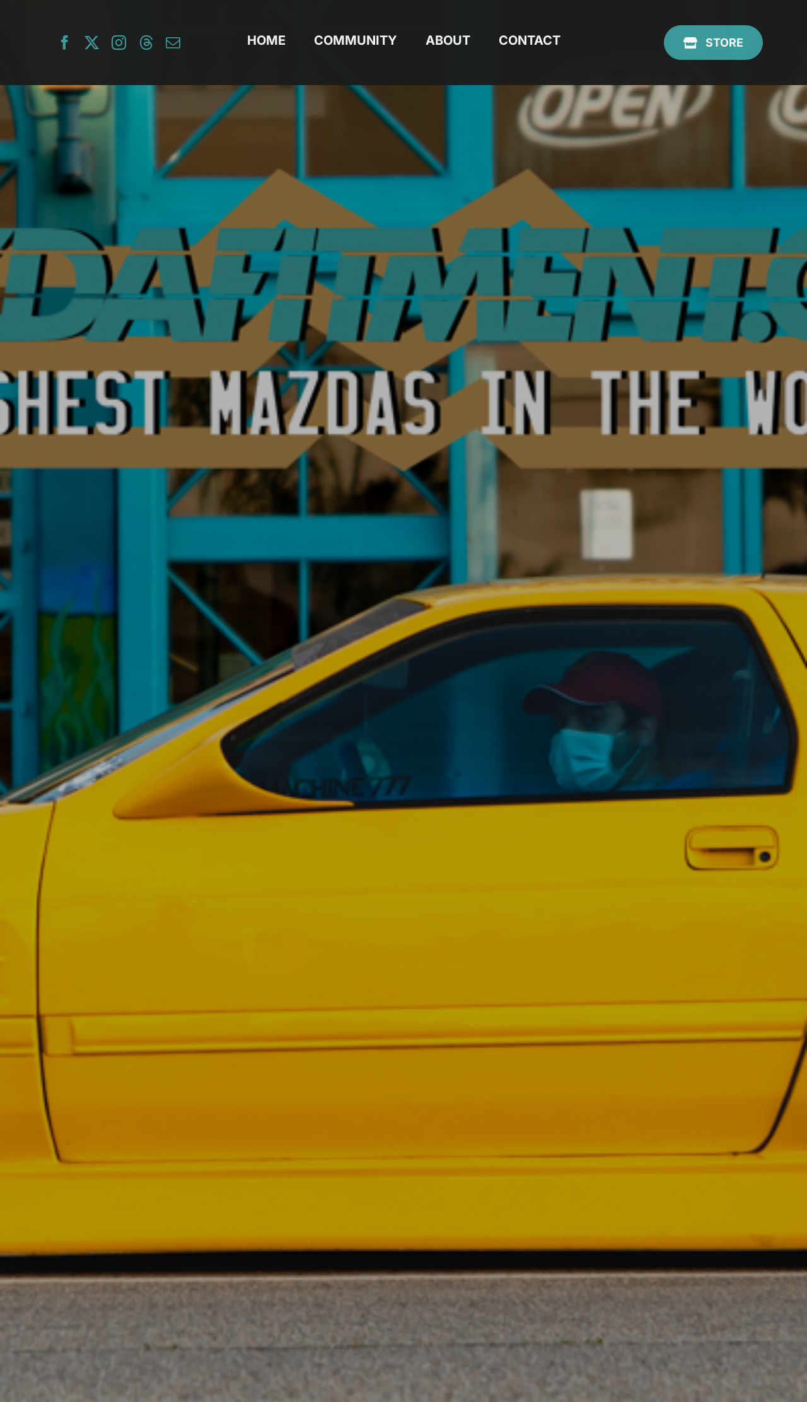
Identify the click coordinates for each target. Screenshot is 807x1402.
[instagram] (119, 42)
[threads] (146, 42)
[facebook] (64, 42)
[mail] (173, 42)
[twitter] (91, 42)
